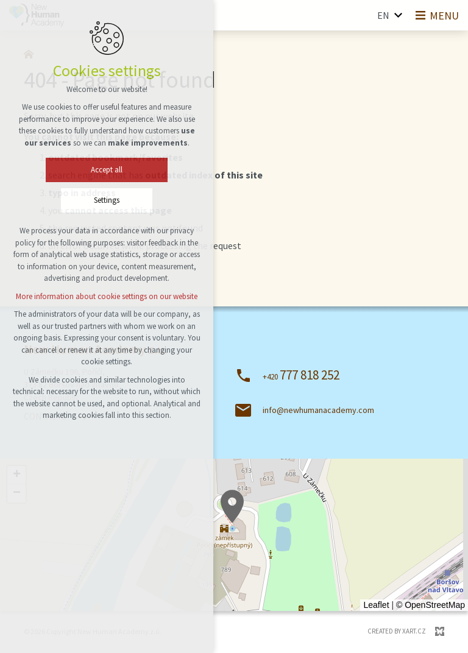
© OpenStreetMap (430, 605)
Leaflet (376, 605)
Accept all (106, 169)
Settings (106, 200)
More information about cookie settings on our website (106, 296)
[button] (232, 506)
